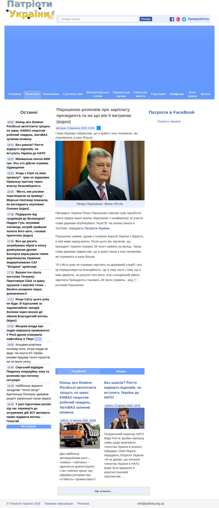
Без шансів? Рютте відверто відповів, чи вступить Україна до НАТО (26, 149)
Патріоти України (169, 121)
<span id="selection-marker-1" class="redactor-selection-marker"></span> (100, 328)
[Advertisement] (109, 57)
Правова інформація (59, 503)
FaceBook (79, 371)
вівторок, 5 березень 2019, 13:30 (75, 128)
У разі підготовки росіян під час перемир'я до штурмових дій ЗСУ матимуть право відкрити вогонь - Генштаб (29, 412)
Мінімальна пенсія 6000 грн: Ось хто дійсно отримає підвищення (28, 163)
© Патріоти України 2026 (23, 503)
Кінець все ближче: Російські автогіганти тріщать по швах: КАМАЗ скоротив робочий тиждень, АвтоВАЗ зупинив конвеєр (28, 130)
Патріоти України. (97, 228)
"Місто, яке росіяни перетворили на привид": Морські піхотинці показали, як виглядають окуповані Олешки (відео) (27, 200)
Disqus (121, 371)
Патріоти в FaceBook (172, 112)
